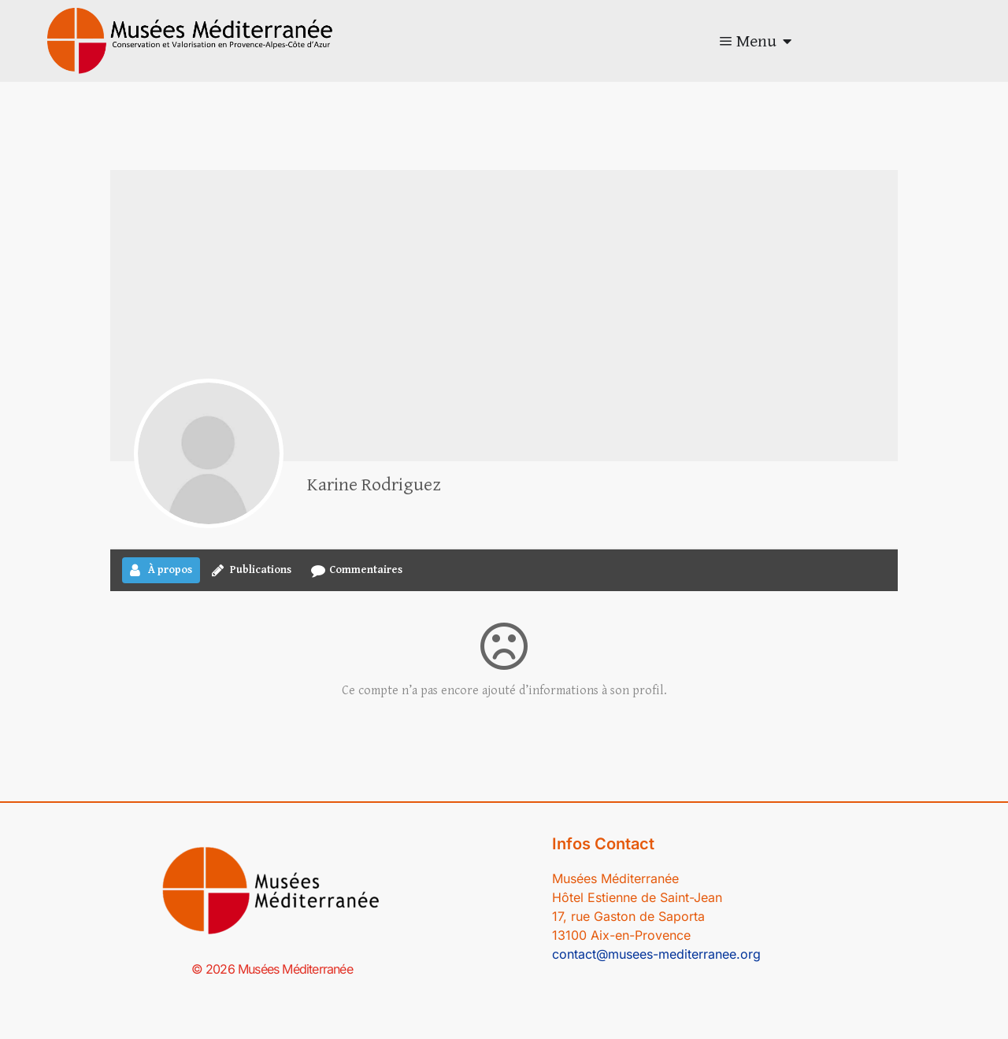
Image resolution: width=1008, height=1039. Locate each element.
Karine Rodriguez (374, 485)
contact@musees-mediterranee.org (656, 954)
